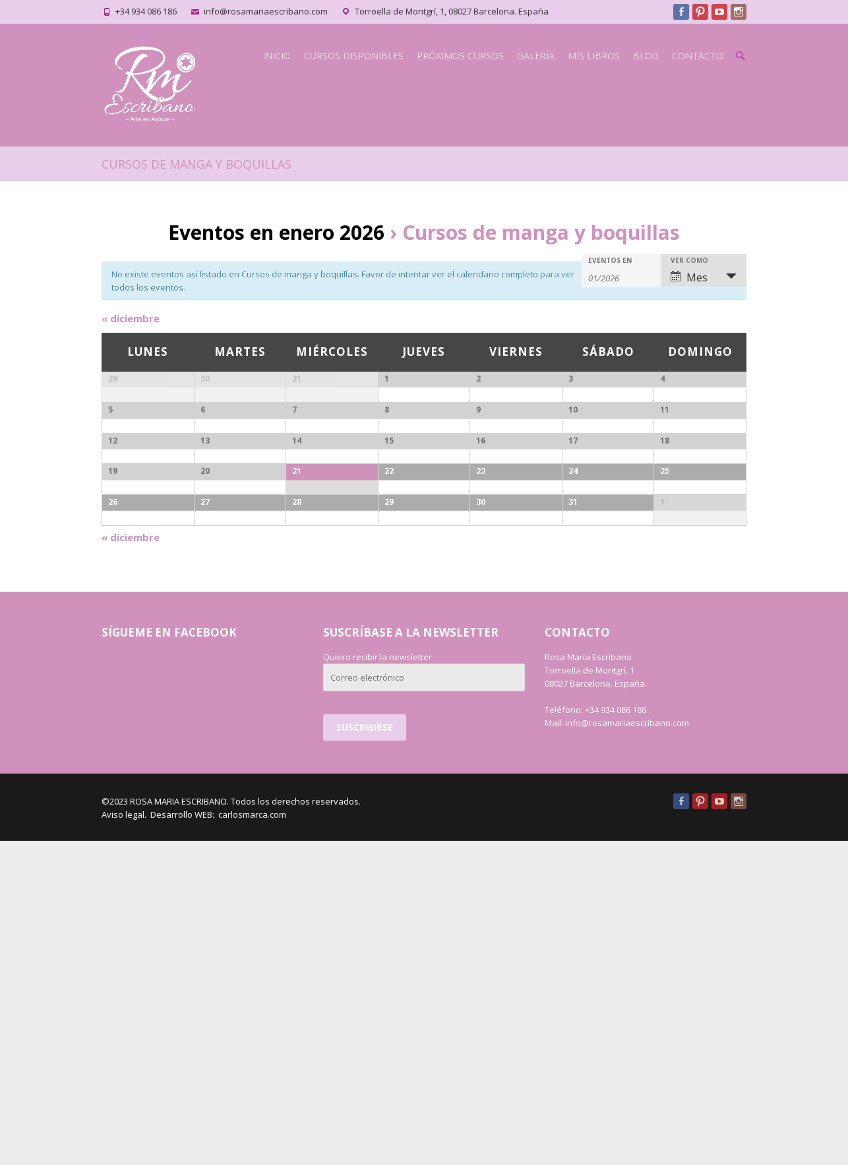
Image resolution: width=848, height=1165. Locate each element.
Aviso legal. (124, 1139)
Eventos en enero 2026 (276, 232)
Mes (689, 277)
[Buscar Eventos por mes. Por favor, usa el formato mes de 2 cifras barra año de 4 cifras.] (621, 277)
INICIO (276, 55)
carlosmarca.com (251, 1139)
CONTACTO (697, 55)
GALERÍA (536, 55)
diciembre (131, 318)
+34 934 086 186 (146, 11)
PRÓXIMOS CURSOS (460, 55)
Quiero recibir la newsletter (377, 981)
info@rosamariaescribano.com (266, 11)
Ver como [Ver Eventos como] (689, 260)
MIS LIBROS (594, 55)
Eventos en (610, 260)
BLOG (646, 55)
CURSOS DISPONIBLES (354, 55)
